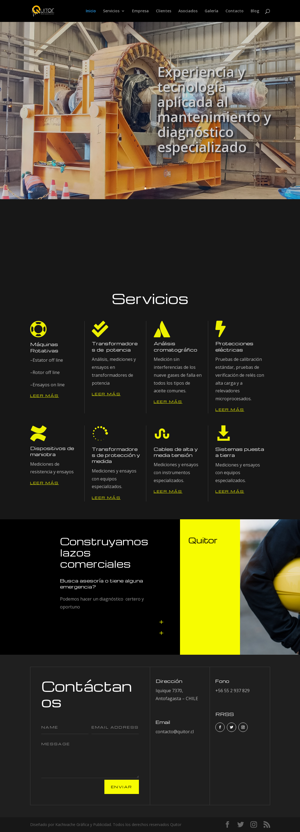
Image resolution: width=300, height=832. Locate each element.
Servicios (111, 11)
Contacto (234, 11)
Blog (255, 11)
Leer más (44, 395)
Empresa (140, 11)
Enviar (121, 786)
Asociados (188, 11)
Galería (211, 11)
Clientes (163, 11)
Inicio (91, 11)
